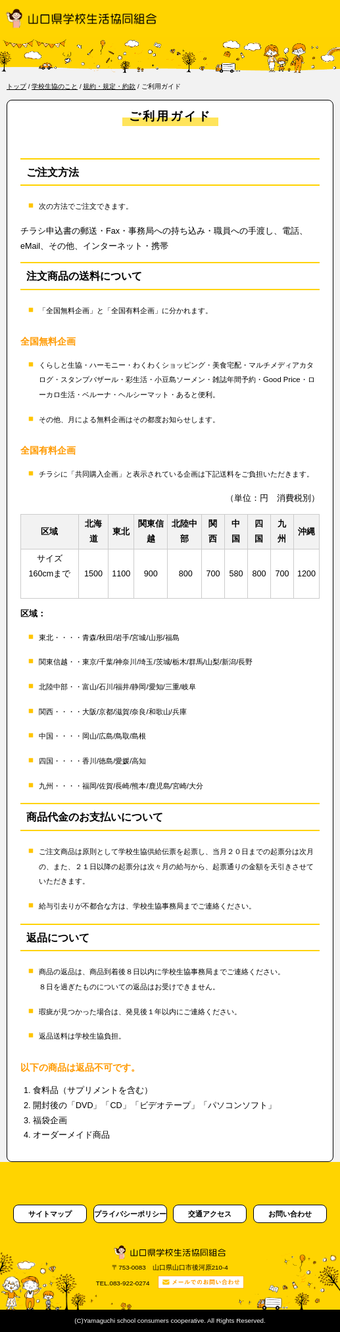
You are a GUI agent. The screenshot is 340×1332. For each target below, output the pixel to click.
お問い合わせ (290, 1214)
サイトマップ (50, 1214)
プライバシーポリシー (130, 1214)
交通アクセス (209, 1214)
